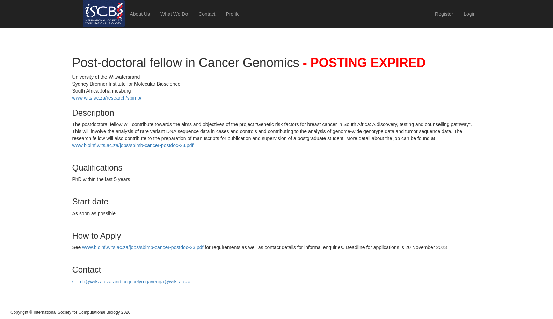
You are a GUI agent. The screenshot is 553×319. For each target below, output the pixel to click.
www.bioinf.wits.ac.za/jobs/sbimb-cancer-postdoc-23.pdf (133, 145)
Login (469, 14)
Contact (206, 14)
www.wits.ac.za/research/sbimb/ (106, 98)
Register (444, 14)
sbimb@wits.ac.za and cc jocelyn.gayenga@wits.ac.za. (132, 281)
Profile (233, 14)
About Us (140, 14)
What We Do (174, 14)
